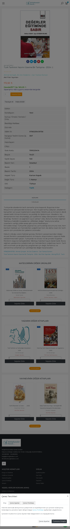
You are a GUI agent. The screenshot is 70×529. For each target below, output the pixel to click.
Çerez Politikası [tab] (28, 503)
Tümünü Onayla (59, 521)
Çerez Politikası (38, 510)
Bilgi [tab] (4, 503)
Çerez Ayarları (44, 521)
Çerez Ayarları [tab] (15, 503)
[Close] (68, 496)
